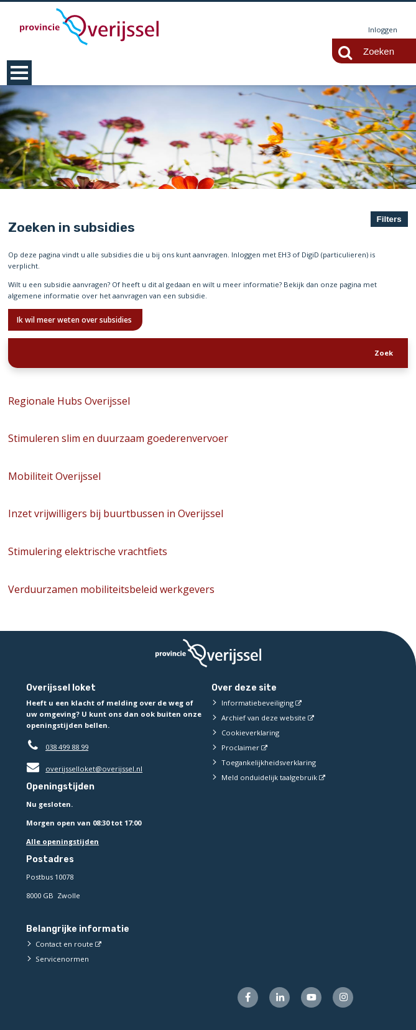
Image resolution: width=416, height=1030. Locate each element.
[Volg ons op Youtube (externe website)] (311, 997)
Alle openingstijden (62, 841)
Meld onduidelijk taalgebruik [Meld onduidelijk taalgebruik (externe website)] (269, 777)
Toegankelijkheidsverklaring (268, 762)
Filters (389, 219)
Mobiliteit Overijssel (54, 476)
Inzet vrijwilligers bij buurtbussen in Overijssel (115, 514)
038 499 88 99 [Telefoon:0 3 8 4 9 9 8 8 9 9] (66, 747)
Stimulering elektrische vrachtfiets (87, 551)
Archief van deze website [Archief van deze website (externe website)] (263, 717)
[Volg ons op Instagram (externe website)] (343, 997)
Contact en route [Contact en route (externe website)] (64, 944)
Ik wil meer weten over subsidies (75, 320)
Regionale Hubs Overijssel (69, 401)
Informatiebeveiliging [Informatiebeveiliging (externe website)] (257, 702)
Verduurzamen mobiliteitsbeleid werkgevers (111, 589)
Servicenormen (62, 958)
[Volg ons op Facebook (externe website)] (248, 997)
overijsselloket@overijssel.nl (84, 768)
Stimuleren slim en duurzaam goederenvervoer (118, 438)
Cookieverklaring (250, 732)
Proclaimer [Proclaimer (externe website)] (240, 747)
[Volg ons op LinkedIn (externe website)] (279, 997)
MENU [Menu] (19, 72)
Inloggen (382, 29)
